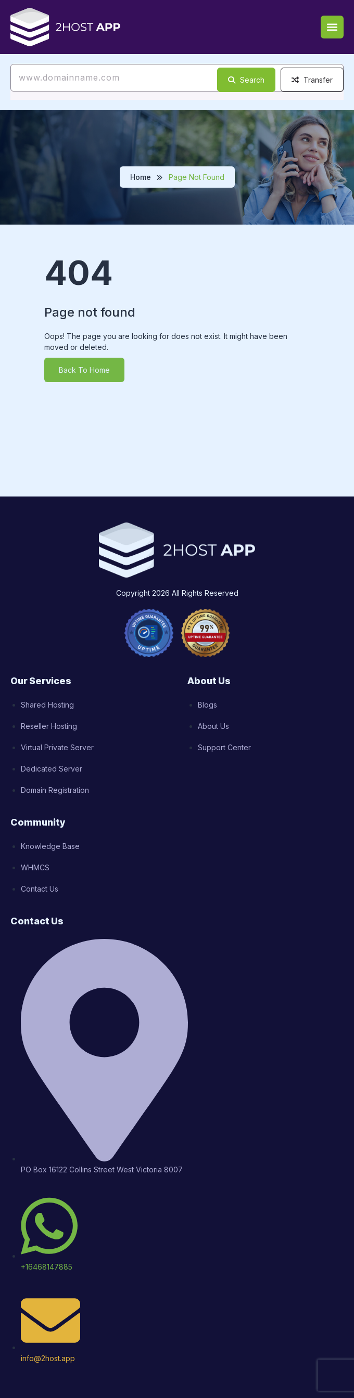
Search (246, 79)
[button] (332, 27)
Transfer (312, 79)
